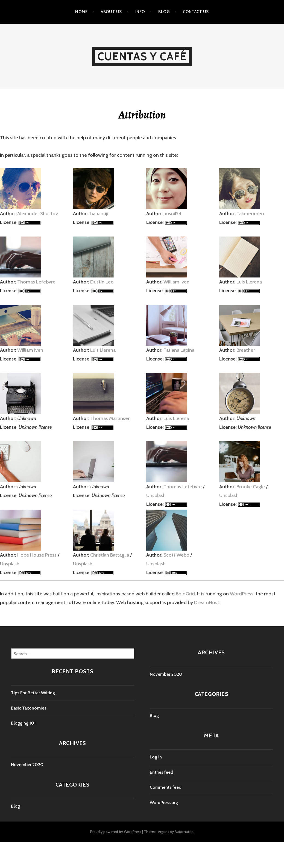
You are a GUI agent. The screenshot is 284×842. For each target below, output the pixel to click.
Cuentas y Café (142, 56)
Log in (156, 757)
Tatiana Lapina (178, 350)
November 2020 (27, 764)
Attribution (142, 114)
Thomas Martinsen (110, 418)
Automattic (184, 831)
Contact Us (196, 11)
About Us (111, 11)
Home (81, 11)
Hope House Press (37, 555)
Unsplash (156, 495)
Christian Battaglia (109, 555)
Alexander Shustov (37, 214)
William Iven (176, 282)
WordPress (241, 594)
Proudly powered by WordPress (115, 831)
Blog (163, 11)
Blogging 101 (23, 723)
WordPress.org (164, 802)
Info (140, 11)
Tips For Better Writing (33, 692)
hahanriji (99, 214)
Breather (245, 350)
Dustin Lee (101, 282)
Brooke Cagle (250, 487)
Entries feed (161, 772)
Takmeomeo (250, 214)
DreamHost (206, 602)
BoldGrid (185, 594)
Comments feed (165, 787)
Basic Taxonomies (28, 708)
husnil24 (172, 214)
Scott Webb (176, 555)
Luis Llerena (249, 282)
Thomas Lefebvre (36, 282)
